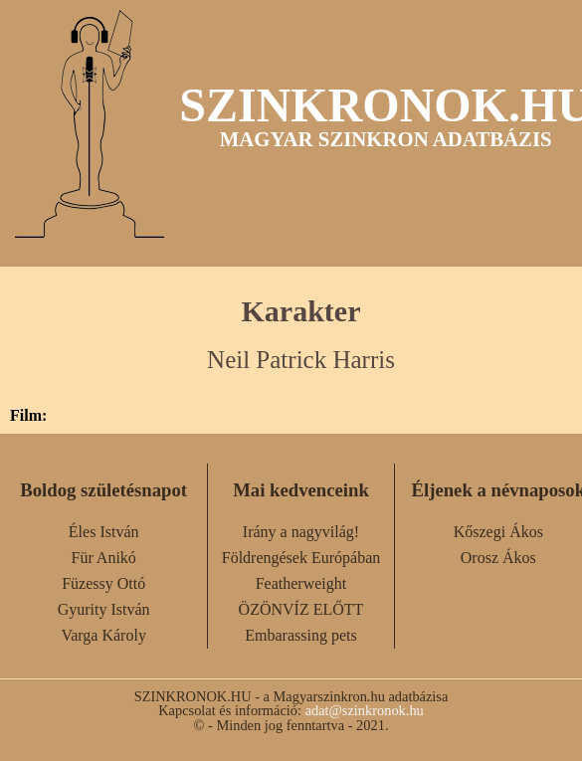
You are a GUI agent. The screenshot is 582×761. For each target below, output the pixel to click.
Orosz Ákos (498, 557)
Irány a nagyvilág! (301, 531)
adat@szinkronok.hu (364, 710)
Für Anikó (103, 557)
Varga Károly (103, 635)
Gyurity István (104, 609)
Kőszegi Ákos (498, 531)
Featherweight (301, 583)
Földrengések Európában (301, 557)
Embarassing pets (300, 635)
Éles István (104, 531)
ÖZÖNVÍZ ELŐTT (301, 609)
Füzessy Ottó (103, 583)
